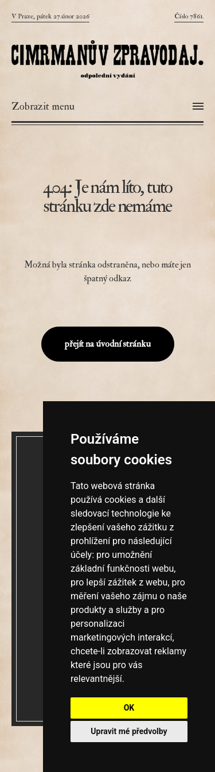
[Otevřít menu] (107, 106)
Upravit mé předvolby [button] (129, 731)
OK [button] (129, 707)
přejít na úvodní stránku (108, 344)
